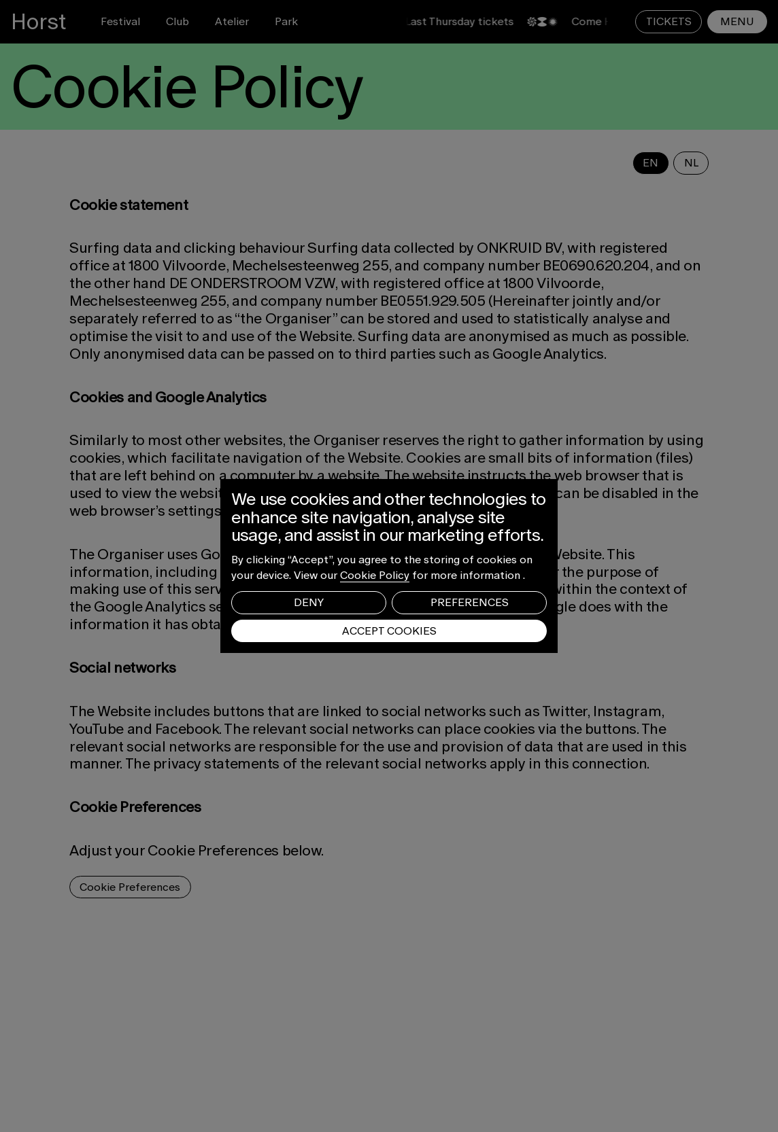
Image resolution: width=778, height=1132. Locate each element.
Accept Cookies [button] (389, 630)
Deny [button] (309, 602)
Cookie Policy (374, 575)
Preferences (469, 602)
